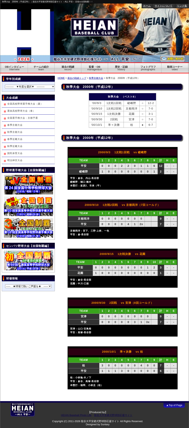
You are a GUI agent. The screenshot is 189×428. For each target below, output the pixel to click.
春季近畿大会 (15, 139)
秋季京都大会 (96, 78)
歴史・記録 (121, 68)
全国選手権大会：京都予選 (22, 118)
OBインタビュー (14, 68)
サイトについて (163, 5)
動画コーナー (175, 68)
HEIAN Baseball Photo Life (76, 415)
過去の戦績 (67, 68)
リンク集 (182, 5)
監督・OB (94, 68)
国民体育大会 (15, 153)
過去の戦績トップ (76, 78)
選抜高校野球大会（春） (21, 111)
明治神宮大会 (15, 160)
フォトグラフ (148, 68)
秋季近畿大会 (15, 146)
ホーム (147, 5)
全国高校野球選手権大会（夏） (25, 104)
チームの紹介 (41, 68)
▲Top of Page (174, 405)
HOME (61, 78)
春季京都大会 (15, 125)
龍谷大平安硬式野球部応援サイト (113, 415)
